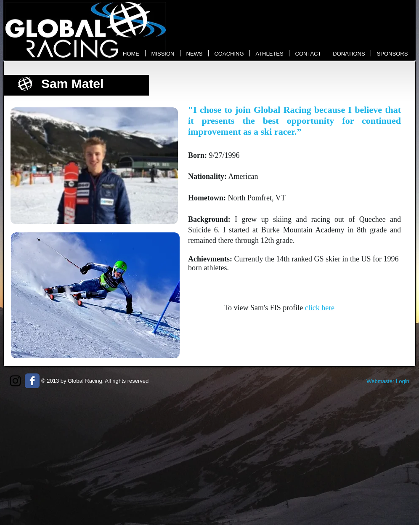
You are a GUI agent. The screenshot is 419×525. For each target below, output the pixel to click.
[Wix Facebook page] (32, 380)
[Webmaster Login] (388, 381)
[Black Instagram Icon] (15, 380)
